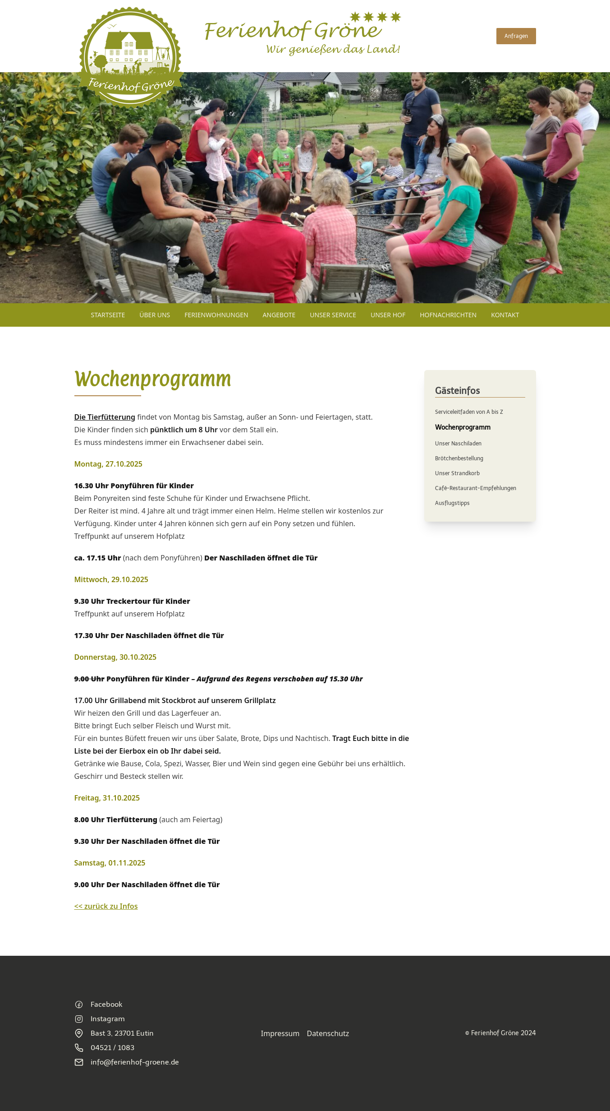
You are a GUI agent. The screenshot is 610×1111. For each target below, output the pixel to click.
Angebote (279, 314)
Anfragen (516, 36)
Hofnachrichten (448, 314)
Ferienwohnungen (216, 314)
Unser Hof (388, 314)
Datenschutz (328, 1033)
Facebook (98, 1004)
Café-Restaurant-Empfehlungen (475, 488)
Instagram (99, 1018)
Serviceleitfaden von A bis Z (469, 412)
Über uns (154, 314)
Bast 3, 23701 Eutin (114, 1033)
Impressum (280, 1033)
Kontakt (505, 314)
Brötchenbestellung (459, 458)
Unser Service (333, 314)
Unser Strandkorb (457, 473)
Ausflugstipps (452, 503)
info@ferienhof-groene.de (126, 1062)
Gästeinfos (457, 390)
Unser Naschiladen (458, 443)
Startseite (108, 314)
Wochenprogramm (463, 427)
